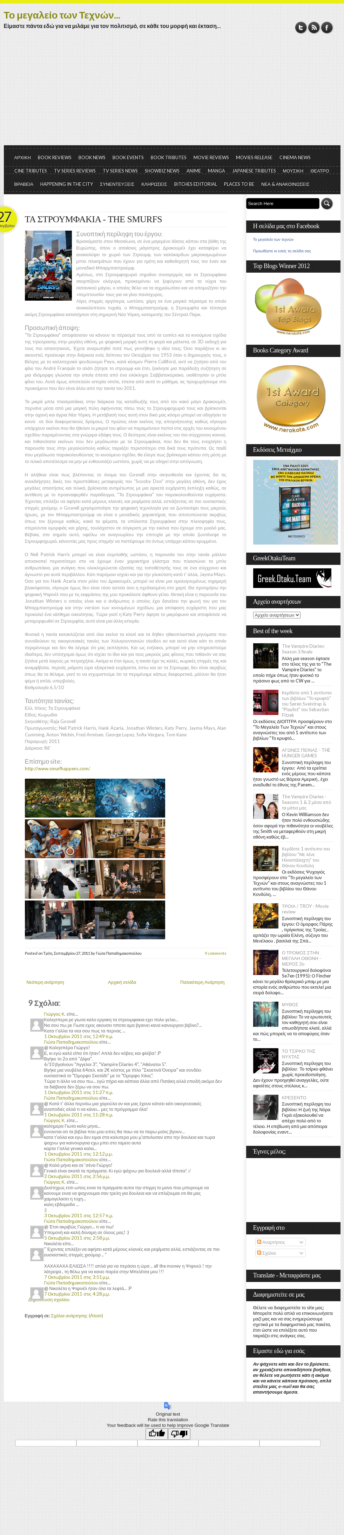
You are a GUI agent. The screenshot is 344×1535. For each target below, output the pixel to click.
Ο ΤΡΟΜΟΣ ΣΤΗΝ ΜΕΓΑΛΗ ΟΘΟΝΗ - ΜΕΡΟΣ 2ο (301, 958)
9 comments (216, 953)
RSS (314, 27)
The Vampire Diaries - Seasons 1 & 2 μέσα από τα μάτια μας (306, 802)
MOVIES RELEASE (254, 157)
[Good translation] (157, 1434)
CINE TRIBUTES (30, 171)
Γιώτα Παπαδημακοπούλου (71, 1042)
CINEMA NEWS (295, 157)
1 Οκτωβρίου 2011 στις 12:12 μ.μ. (78, 1154)
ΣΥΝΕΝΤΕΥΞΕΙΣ (117, 184)
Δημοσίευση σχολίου (49, 1299)
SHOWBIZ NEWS (162, 171)
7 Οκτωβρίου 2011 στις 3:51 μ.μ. (77, 1277)
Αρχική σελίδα (122, 982)
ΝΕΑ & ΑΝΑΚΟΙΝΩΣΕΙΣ (285, 184)
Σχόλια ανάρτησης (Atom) (77, 1315)
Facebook (327, 27)
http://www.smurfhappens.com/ (57, 768)
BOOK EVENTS (128, 157)
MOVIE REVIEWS (211, 157)
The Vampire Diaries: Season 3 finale (303, 648)
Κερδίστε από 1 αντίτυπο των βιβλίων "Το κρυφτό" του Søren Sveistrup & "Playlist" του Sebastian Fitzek (307, 704)
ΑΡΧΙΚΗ (22, 157)
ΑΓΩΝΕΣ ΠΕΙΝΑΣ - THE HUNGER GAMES (306, 752)
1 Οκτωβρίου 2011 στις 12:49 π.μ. (79, 1036)
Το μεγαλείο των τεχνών (273, 239)
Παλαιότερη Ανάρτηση (202, 982)
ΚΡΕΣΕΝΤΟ (294, 1097)
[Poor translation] (179, 1434)
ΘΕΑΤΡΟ (319, 171)
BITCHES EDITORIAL (195, 184)
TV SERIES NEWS (120, 171)
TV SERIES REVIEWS (75, 171)
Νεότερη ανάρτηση (45, 982)
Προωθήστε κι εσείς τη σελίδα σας (282, 251)
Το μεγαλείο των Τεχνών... (62, 15)
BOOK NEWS (92, 157)
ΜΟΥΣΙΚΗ (293, 171)
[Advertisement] (172, 93)
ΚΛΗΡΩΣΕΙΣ (154, 184)
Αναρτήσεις (271, 1242)
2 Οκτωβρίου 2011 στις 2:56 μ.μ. (77, 1176)
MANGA (216, 171)
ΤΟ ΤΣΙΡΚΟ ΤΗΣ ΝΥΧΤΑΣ (299, 1053)
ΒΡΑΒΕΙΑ (24, 184)
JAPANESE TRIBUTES (254, 171)
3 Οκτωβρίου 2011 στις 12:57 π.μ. (79, 1215)
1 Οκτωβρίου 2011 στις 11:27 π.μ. (79, 1092)
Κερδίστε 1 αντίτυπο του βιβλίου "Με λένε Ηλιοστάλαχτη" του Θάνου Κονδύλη (306, 857)
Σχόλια (266, 1253)
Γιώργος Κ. (55, 1014)
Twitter (301, 27)
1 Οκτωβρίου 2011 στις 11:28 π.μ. (79, 1114)
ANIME (194, 171)
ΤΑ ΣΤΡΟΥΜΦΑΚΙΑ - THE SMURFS (93, 219)
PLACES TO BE (239, 184)
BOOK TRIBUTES (169, 157)
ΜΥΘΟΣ (290, 1004)
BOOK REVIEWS (55, 157)
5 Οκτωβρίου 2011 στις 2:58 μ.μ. (77, 1238)
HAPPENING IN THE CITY (66, 184)
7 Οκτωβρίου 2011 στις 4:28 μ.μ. (77, 1294)
